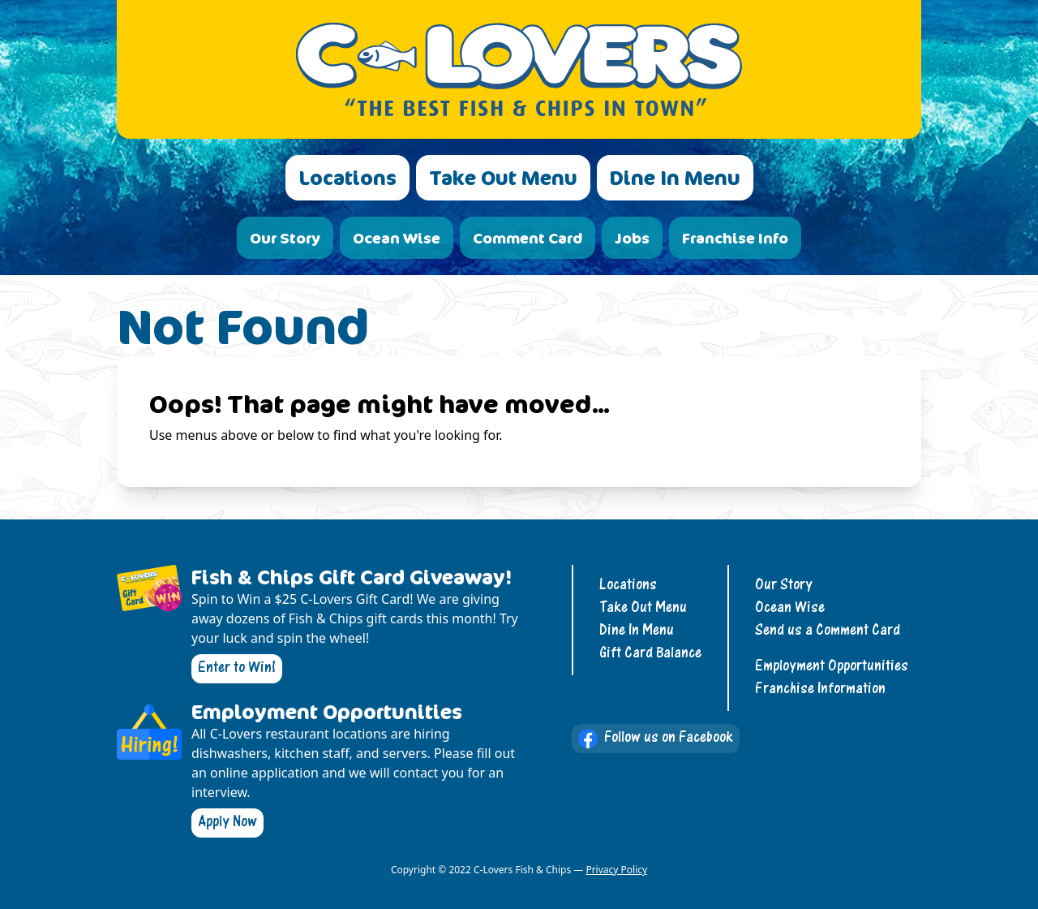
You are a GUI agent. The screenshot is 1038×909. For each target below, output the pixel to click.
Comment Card (527, 238)
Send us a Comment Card (827, 631)
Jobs (632, 238)
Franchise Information (820, 689)
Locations (347, 177)
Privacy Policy (616, 870)
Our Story (285, 238)
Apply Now (227, 822)
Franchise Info (735, 238)
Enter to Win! (237, 668)
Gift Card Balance (650, 654)
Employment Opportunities (831, 667)
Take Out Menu (503, 177)
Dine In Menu (675, 177)
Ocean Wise (396, 238)
